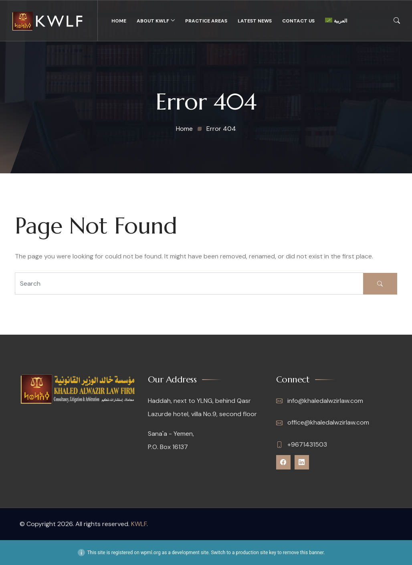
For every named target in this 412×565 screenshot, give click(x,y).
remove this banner (303, 552)
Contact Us (298, 21)
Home (118, 21)
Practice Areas (206, 21)
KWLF (139, 524)
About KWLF (153, 21)
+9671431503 (301, 444)
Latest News (255, 21)
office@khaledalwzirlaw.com (322, 422)
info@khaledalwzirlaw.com (319, 400)
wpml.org (151, 552)
